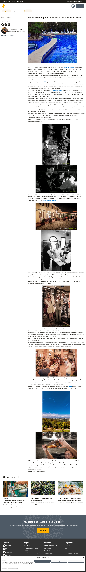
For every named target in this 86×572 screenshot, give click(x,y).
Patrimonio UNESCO (21, 6)
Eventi (55, 6)
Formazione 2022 (28, 545)
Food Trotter (28, 11)
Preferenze (76, 561)
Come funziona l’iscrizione (72, 553)
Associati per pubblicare (7, 35)
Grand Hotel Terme (57, 90)
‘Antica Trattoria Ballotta (49, 200)
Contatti (13, 1)
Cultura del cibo (39, 6)
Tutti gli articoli (6, 11)
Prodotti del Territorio (30, 6)
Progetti (64, 6)
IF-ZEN (70, 386)
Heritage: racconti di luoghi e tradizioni (31, 549)
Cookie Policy (4, 568)
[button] (83, 557)
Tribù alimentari (48, 553)
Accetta (42, 561)
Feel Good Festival (69, 67)
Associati (80, 6)
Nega (59, 561)
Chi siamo (4, 1)
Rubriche (47, 6)
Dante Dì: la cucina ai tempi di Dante (32, 554)
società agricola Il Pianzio (41, 382)
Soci (9, 1)
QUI (45, 82)
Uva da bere (47, 548)
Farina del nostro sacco (50, 545)
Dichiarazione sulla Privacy (13, 568)
